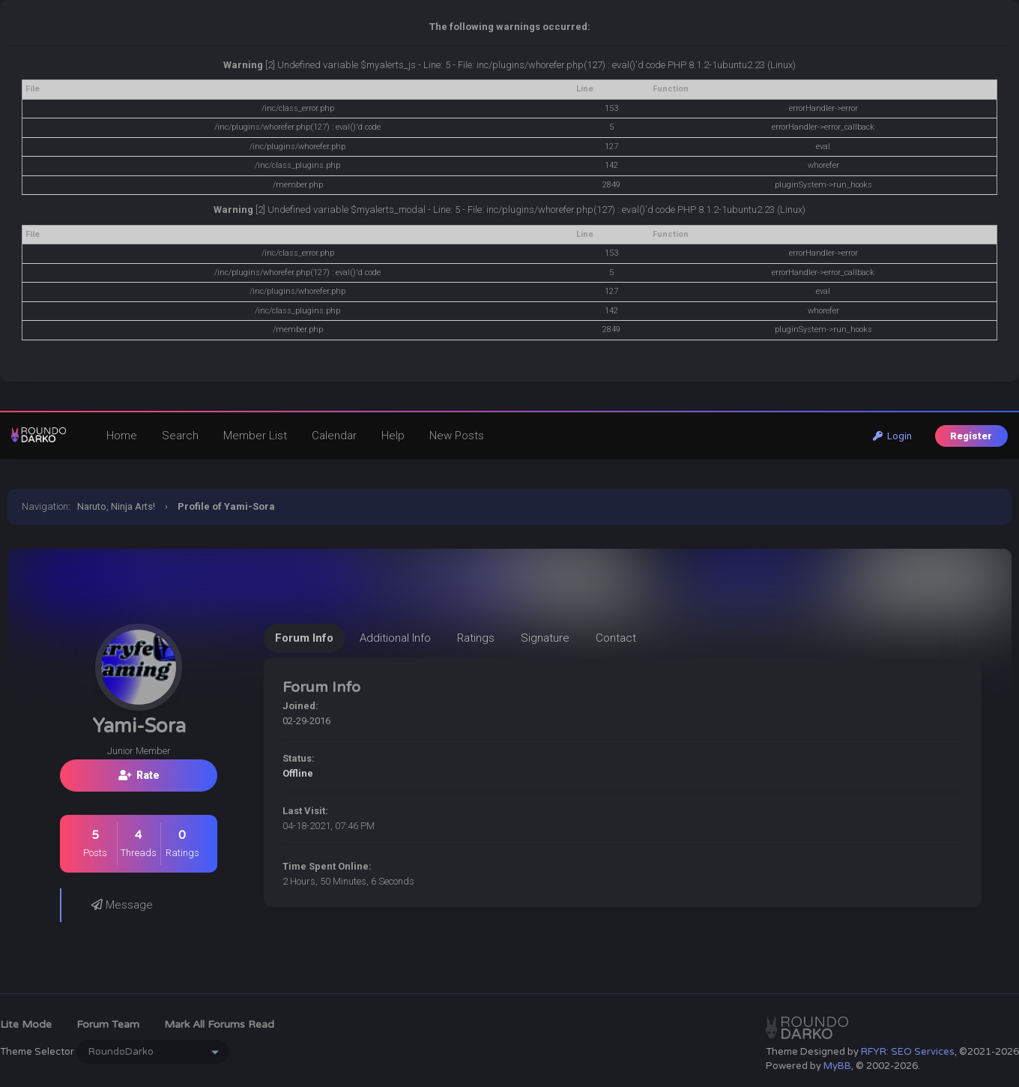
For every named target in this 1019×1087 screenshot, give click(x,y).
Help (393, 435)
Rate (139, 775)
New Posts (456, 435)
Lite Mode (26, 1024)
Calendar (334, 435)
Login (892, 436)
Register (971, 436)
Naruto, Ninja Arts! (116, 506)
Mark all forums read (219, 1024)
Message (122, 905)
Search (180, 435)
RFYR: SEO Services (908, 1052)
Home (121, 435)
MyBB (837, 1066)
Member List (255, 435)
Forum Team (107, 1024)
